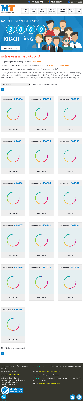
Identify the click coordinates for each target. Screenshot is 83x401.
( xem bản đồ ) (42, 380)
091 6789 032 (35, 2)
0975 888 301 (55, 2)
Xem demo (13, 129)
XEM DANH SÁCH (10, 48)
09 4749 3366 (74, 2)
